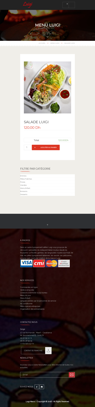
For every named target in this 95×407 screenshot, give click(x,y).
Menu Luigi (54, 43)
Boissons (23, 191)
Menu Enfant (25, 188)
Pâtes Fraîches (26, 179)
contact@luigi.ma (27, 344)
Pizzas (22, 182)
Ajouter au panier (49, 147)
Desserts (23, 194)
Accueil (42, 43)
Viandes (23, 185)
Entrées (23, 176)
